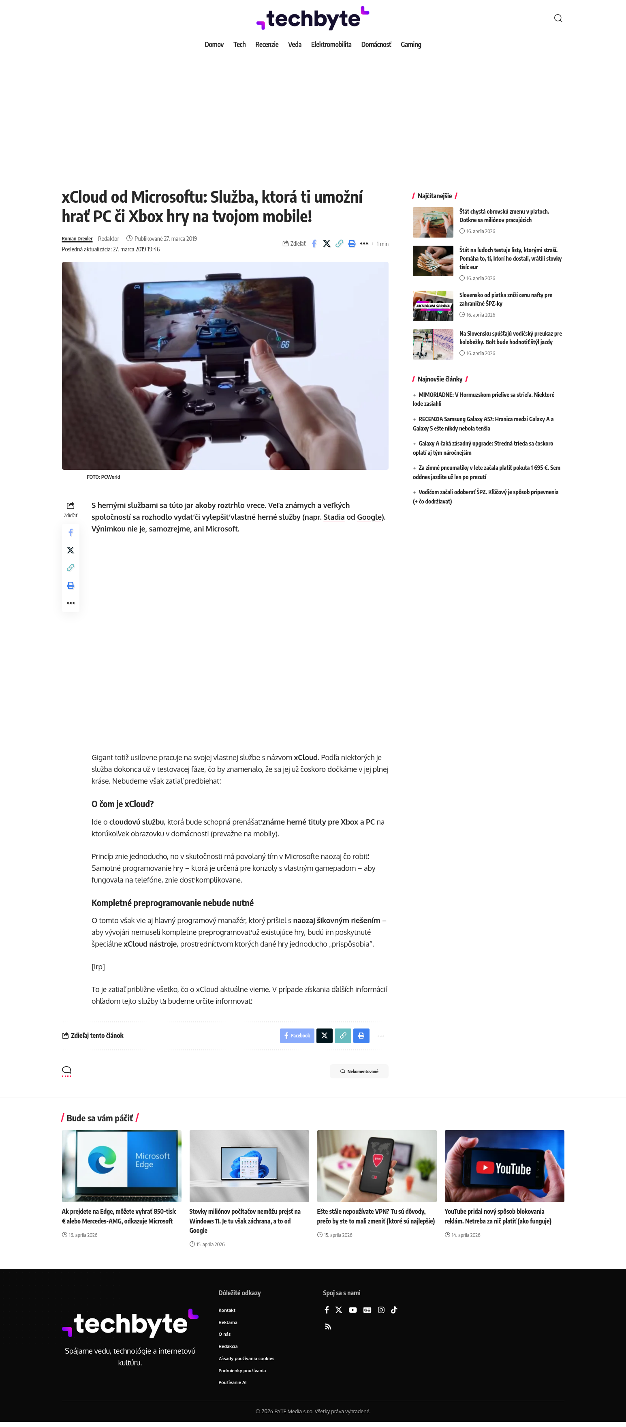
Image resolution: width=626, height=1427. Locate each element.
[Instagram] (381, 1312)
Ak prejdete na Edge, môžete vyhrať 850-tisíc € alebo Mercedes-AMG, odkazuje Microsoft (116, 1222)
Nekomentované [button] (352, 1074)
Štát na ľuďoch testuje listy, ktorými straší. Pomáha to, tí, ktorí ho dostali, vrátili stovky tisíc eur (510, 252)
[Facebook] (326, 1312)
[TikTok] (394, 1312)
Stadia (335, 516)
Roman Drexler (80, 238)
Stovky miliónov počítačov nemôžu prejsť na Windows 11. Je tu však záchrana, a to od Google (248, 1222)
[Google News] (367, 1312)
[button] (558, 18)
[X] (339, 1312)
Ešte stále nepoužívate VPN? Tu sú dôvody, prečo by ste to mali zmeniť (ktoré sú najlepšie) (374, 1222)
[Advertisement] (313, 113)
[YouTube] (353, 1312)
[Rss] (328, 1328)
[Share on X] (326, 243)
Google (371, 516)
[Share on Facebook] (314, 243)
